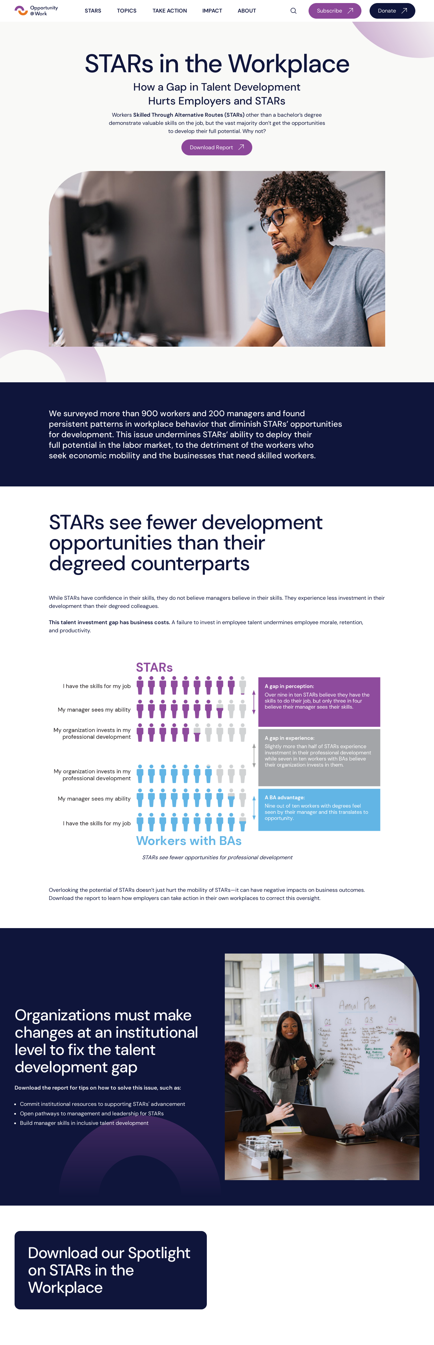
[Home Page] (36, 11)
